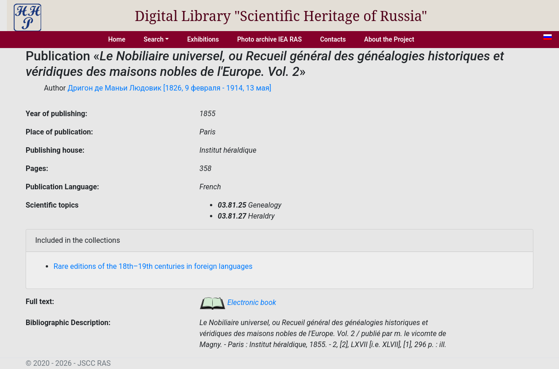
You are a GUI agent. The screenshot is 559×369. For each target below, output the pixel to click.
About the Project (389, 39)
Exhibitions (203, 39)
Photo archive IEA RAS (269, 39)
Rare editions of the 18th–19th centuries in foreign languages (153, 266)
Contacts (333, 39)
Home (116, 39)
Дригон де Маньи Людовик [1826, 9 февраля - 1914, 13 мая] (169, 88)
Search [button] (154, 39)
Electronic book (237, 302)
